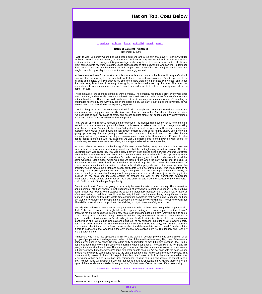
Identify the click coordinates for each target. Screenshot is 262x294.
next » (159, 43)
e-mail (150, 43)
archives (116, 43)
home (127, 43)
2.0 (131, 286)
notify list (138, 43)
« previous (103, 43)
